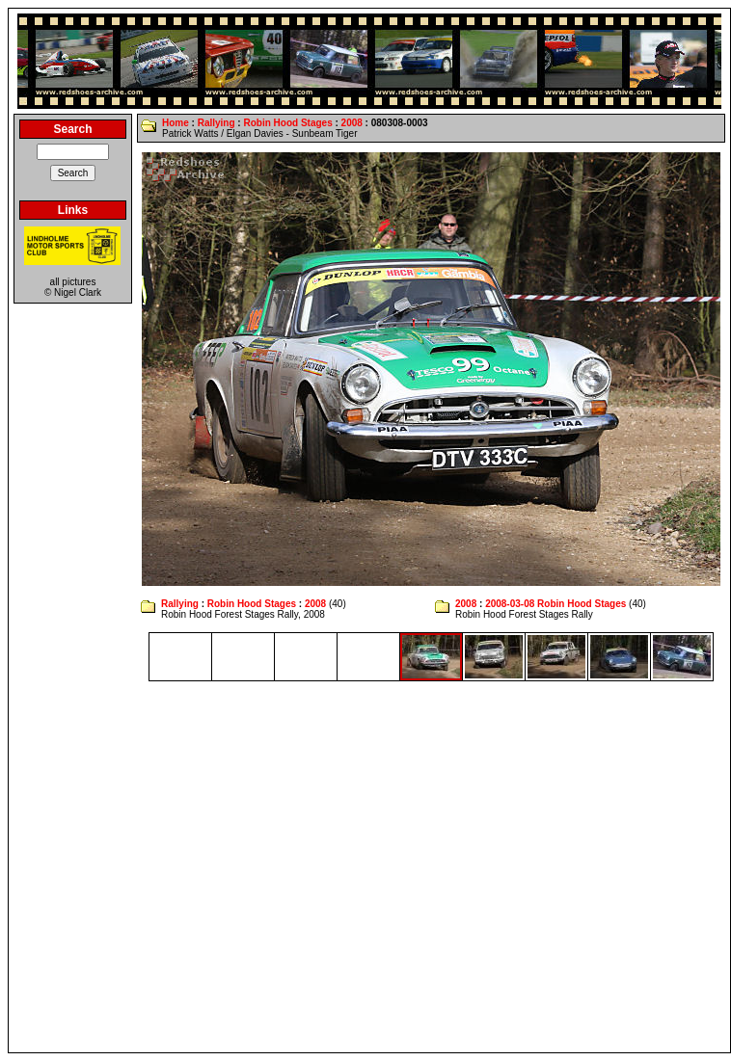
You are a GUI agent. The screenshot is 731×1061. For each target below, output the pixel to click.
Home (175, 123)
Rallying (216, 123)
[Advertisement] (181, 867)
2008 (352, 123)
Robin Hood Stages (287, 123)
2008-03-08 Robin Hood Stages (555, 603)
